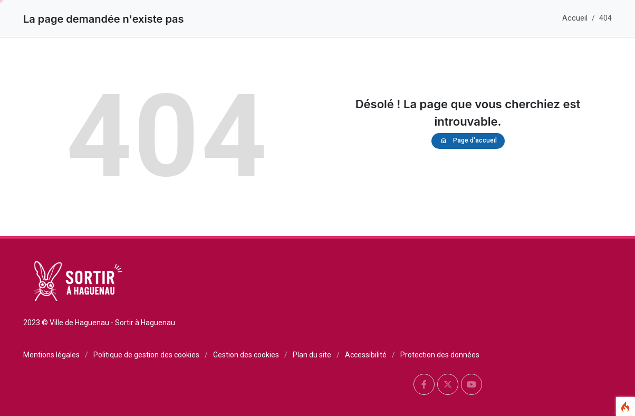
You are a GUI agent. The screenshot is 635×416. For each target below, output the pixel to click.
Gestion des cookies (246, 355)
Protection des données (439, 355)
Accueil (575, 18)
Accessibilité (366, 355)
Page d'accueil (468, 141)
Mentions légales (51, 355)
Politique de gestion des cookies (146, 355)
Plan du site (312, 355)
